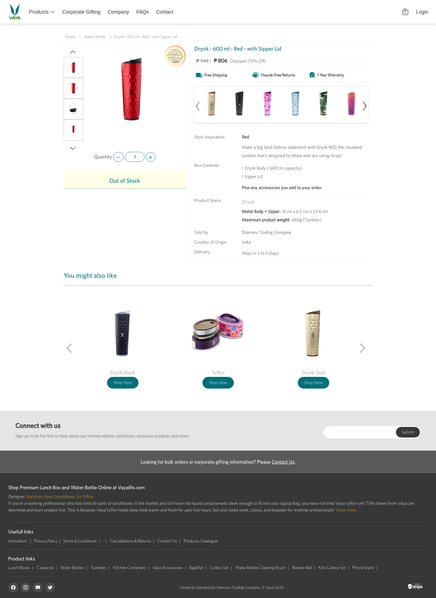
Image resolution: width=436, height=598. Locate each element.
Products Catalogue (201, 540)
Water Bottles (72, 567)
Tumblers (98, 567)
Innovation (18, 540)
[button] (69, 53)
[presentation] (198, 103)
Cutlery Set (219, 567)
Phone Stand (363, 567)
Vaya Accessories (168, 567)
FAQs (142, 12)
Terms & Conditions (80, 540)
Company (118, 12)
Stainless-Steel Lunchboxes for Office (60, 496)
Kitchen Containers (129, 567)
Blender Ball (302, 567)
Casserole (45, 567)
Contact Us (283, 462)
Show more (346, 510)
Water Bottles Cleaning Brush (260, 567)
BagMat (196, 567)
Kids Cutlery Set (332, 567)
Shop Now (122, 382)
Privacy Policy (45, 540)
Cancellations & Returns (130, 540)
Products (39, 12)
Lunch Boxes (19, 567)
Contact (164, 12)
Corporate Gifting (81, 12)
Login (422, 12)
